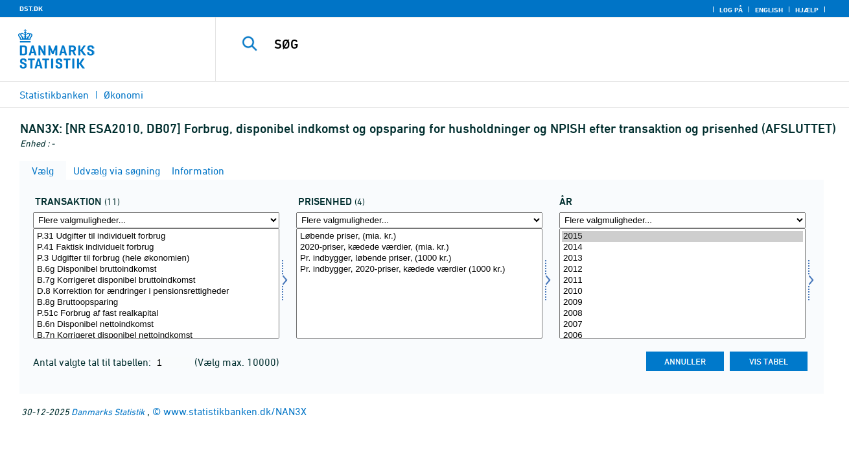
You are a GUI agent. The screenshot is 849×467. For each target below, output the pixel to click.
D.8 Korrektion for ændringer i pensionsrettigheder (156, 291)
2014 (682, 247)
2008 (682, 313)
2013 (682, 258)
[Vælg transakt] (156, 283)
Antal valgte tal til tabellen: (93, 362)
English (769, 9)
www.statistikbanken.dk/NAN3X (235, 411)
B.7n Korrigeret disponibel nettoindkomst (156, 335)
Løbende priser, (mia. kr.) (419, 236)
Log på (731, 9)
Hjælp (807, 9)
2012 (682, 269)
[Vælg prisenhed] (419, 283)
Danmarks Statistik (108, 411)
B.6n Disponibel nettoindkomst (156, 324)
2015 (682, 236)
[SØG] (518, 44)
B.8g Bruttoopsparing (156, 302)
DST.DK (31, 8)
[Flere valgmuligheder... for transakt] (156, 220)
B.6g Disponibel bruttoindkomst (156, 269)
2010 (682, 291)
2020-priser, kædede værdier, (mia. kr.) (419, 247)
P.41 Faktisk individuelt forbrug (156, 247)
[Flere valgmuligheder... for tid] (682, 220)
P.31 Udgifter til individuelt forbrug (156, 236)
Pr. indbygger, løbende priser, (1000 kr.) (419, 258)
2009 (682, 302)
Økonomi (123, 95)
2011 (682, 280)
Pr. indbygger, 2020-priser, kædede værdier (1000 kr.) (419, 269)
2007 (682, 324)
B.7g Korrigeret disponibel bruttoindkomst (156, 280)
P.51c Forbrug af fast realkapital (156, 313)
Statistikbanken (54, 95)
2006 (682, 335)
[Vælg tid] (682, 283)
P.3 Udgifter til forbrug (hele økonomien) (156, 258)
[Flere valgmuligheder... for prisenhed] (419, 220)
